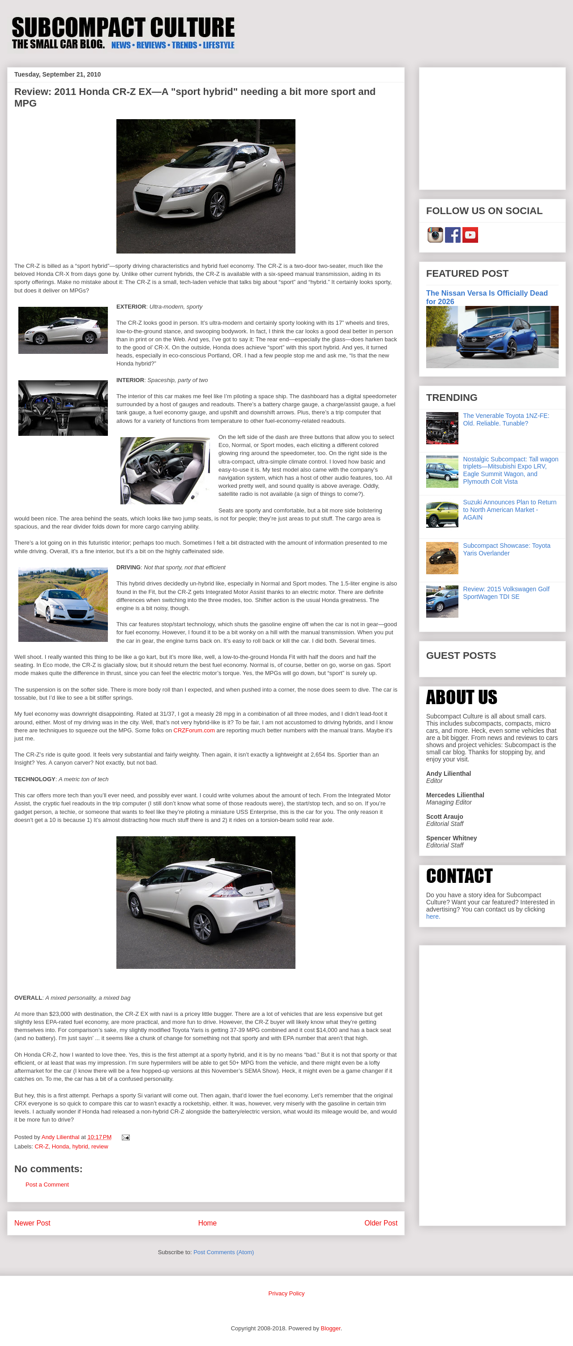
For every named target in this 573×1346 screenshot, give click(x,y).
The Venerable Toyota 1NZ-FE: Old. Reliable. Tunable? (506, 419)
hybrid (80, 1146)
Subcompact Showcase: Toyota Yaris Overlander (507, 549)
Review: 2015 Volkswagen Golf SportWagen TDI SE (506, 592)
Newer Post (32, 1223)
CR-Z (42, 1146)
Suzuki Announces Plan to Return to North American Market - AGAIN (510, 510)
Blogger (331, 1328)
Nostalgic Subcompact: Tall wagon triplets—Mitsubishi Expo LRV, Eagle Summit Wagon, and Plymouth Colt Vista (511, 470)
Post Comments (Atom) (223, 1252)
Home (207, 1223)
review (99, 1146)
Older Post (381, 1223)
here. (433, 916)
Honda (60, 1146)
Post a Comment (47, 1184)
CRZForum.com (194, 730)
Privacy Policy (287, 1293)
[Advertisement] (492, 127)
